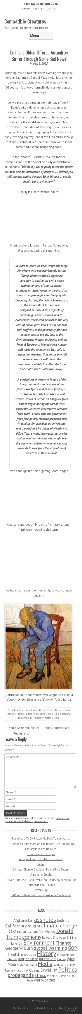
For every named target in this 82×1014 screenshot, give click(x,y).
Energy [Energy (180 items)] (17, 943)
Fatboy (60, 1008)
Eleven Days (41, 890)
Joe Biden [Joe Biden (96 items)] (31, 959)
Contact (52, 8)
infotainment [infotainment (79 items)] (65, 954)
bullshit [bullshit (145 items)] (63, 920)
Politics (28, 713)
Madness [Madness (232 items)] (15, 964)
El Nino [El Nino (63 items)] (71, 938)
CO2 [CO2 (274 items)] (12, 931)
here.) (67, 700)
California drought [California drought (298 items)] (22, 926)
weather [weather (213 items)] (48, 980)
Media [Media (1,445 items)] (45, 963)
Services (38, 8)
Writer (41, 864)
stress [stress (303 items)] (40, 975)
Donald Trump (46, 710)
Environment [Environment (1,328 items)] (39, 942)
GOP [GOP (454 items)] (72, 948)
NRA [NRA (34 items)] (26, 970)
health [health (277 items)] (14, 954)
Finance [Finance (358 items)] (63, 943)
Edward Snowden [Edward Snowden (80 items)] (54, 937)
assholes (40, 713)
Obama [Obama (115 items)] (34, 970)
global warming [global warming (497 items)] (50, 948)
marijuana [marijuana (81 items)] (30, 965)
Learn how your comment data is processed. (36, 819)
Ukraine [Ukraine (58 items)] (63, 976)
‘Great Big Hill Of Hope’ (41, 854)
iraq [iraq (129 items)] (21, 958)
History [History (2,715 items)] (46, 953)
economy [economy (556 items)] (31, 937)
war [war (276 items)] (37, 980)
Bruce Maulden (27, 710)
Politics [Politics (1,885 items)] (67, 969)
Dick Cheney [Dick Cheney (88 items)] (47, 932)
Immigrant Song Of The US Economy (41, 859)
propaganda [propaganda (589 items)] (21, 975)
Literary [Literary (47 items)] (61, 959)
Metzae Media (36, 1008)
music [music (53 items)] (19, 970)
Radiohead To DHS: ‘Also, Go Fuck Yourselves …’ (41, 838)
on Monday (11, 167)
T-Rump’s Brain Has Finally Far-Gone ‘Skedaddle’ (41, 895)
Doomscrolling (62, 710)
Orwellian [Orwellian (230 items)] (49, 970)
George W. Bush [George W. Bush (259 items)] (19, 948)
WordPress (72, 1010)
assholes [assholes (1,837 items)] (45, 919)
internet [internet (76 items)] (12, 959)
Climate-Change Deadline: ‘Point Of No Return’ (41, 869)
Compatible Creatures (25, 21)
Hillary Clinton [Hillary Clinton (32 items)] (28, 954)
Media (29, 717)
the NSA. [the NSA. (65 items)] (52, 976)
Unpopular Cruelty (41, 874)
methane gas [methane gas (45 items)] (61, 965)
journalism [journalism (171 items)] (47, 958)
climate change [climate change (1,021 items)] (59, 925)
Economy (11, 713)
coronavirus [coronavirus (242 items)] (27, 931)
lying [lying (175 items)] (71, 958)
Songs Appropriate (59, 728)
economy (66, 713)
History (20, 713)
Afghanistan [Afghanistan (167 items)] (23, 920)
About (26, 8)
